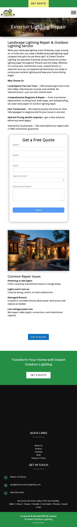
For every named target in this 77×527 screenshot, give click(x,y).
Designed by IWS (38, 522)
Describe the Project (22, 186)
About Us (38, 445)
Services (38, 448)
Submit (38, 210)
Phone (15, 165)
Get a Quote (38, 375)
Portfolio (38, 452)
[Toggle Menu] (73, 12)
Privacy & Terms (38, 458)
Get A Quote (38, 337)
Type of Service (20, 176)
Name (16, 145)
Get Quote (38, 3)
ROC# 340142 (49, 516)
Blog (38, 455)
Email (16, 155)
